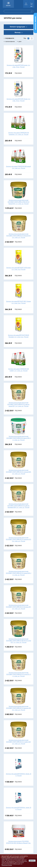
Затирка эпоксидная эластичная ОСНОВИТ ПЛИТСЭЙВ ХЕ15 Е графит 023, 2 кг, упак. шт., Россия (18, 741)
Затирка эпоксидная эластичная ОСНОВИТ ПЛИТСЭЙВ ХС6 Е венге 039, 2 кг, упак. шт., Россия (18, 438)
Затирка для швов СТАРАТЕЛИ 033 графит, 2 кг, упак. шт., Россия (18, 369)
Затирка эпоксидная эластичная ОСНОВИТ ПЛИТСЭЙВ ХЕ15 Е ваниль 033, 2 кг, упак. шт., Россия (18, 708)
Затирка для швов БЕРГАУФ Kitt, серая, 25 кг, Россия (18, 808)
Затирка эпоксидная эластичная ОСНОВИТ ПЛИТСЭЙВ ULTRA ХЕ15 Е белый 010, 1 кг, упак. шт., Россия (18, 202)
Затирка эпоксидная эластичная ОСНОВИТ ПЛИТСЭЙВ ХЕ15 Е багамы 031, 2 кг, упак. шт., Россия (18, 606)
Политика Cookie (7, 865)
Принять (32, 860)
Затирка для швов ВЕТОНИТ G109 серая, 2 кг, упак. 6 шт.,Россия (18, 268)
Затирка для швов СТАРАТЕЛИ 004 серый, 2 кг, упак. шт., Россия (18, 167)
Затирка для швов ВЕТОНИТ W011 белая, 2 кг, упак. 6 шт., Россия (18, 302)
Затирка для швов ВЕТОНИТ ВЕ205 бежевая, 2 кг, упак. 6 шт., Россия (18, 336)
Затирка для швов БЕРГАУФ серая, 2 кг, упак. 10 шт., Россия (18, 66)
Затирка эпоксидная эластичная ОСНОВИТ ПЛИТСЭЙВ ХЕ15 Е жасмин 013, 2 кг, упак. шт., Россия (18, 539)
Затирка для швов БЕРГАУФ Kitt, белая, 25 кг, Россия (18, 774)
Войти (26, 4)
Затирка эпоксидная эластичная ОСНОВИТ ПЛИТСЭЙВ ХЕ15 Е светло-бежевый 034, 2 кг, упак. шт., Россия (18, 505)
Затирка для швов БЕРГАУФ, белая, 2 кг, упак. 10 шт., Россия (18, 100)
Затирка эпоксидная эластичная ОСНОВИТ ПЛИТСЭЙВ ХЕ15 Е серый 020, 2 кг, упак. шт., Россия (18, 573)
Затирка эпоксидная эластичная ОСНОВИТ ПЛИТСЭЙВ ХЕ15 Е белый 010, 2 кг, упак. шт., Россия (18, 235)
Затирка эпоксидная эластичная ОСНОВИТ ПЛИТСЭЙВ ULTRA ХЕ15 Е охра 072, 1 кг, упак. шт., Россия (18, 640)
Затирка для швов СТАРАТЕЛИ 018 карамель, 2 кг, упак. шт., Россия (18, 133)
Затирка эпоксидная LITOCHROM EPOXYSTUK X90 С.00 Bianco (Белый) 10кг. (18, 842)
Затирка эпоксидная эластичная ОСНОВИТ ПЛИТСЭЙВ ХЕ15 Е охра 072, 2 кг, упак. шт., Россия (18, 674)
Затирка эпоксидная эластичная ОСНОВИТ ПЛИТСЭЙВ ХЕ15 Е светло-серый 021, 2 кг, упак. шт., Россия (18, 404)
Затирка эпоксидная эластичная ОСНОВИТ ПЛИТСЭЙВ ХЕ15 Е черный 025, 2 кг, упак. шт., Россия (18, 471)
